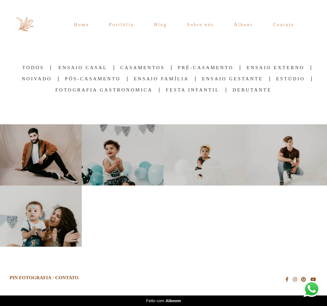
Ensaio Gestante (232, 78)
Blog (160, 24)
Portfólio (121, 24)
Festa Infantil (192, 90)
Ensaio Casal (82, 67)
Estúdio (290, 78)
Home (81, 24)
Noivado (37, 78)
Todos (33, 67)
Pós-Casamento (92, 78)
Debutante (252, 90)
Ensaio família (161, 78)
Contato (283, 24)
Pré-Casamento (205, 67)
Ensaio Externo (275, 67)
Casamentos (142, 67)
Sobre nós (200, 24)
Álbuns (243, 24)
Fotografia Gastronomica (104, 90)
